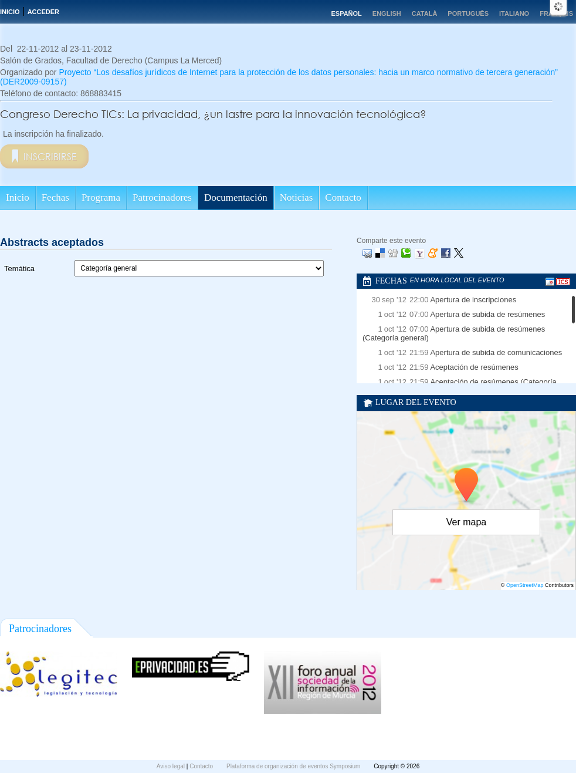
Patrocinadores (162, 197)
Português (468, 13)
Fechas (55, 197)
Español (346, 13)
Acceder (43, 11)
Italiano (514, 13)
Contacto (343, 197)
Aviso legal (172, 766)
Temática (19, 268)
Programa (101, 197)
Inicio (10, 11)
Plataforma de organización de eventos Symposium (294, 766)
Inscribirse (50, 156)
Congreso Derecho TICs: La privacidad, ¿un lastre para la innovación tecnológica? (213, 113)
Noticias (296, 197)
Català (425, 13)
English (386, 13)
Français (556, 13)
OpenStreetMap (525, 585)
